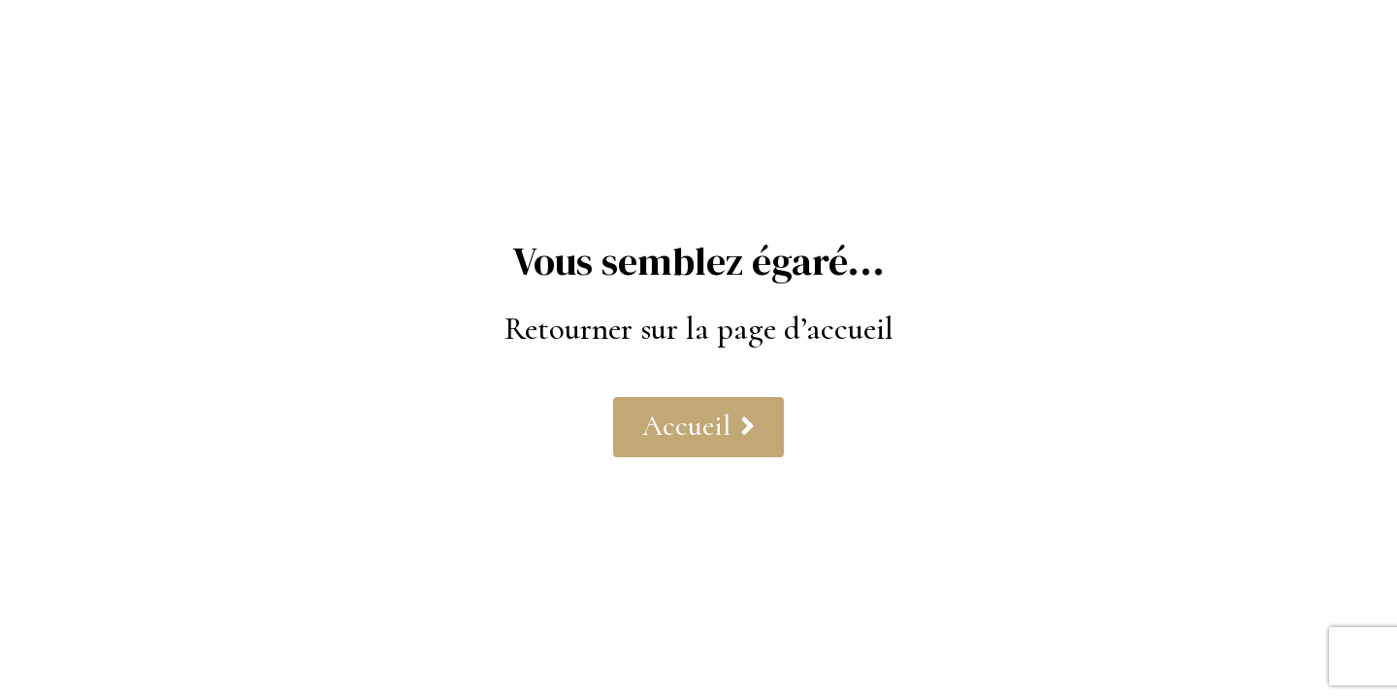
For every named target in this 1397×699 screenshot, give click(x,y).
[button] (698, 427)
